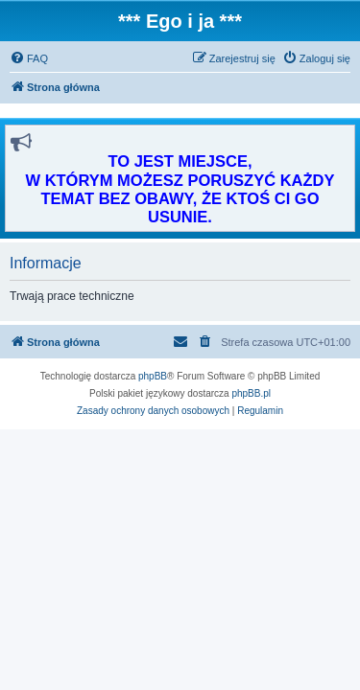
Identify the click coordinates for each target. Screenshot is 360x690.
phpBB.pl (251, 393)
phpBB (152, 376)
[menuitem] (29, 58)
